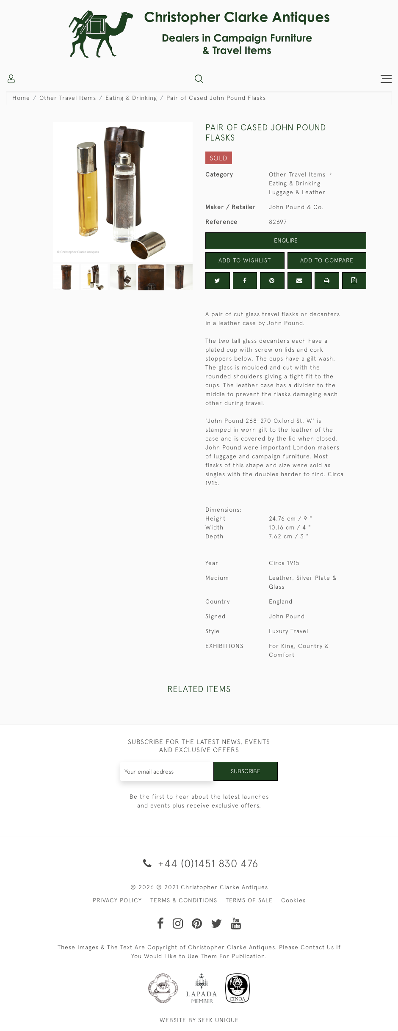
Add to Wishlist (244, 260)
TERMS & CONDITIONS (183, 900)
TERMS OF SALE (249, 900)
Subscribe (245, 771)
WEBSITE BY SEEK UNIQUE (199, 1020)
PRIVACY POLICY (117, 900)
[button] (199, 78)
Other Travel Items (67, 97)
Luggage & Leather (297, 192)
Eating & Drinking (131, 97)
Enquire (286, 240)
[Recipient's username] (167, 771)
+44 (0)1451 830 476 (199, 863)
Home (21, 97)
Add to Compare (327, 260)
